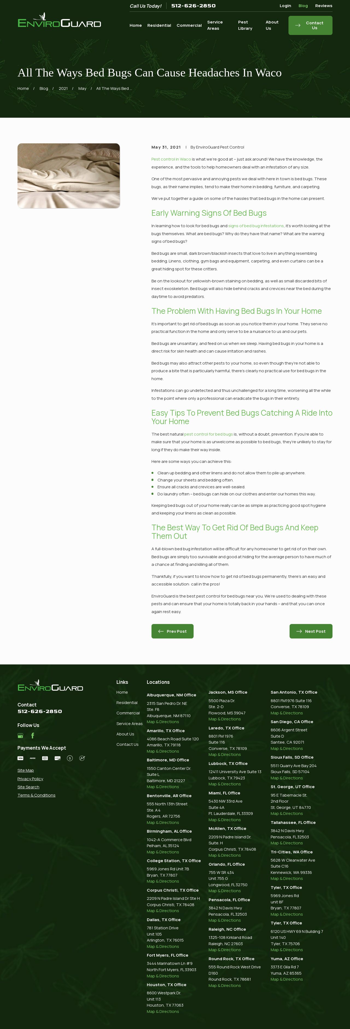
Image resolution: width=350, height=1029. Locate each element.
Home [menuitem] (136, 25)
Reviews (323, 5)
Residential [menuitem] (159, 25)
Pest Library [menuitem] (245, 25)
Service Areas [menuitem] (215, 25)
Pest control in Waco (171, 159)
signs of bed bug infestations (256, 226)
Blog (303, 5)
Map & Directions (163, 722)
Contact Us (127, 744)
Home (122, 692)
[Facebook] (33, 735)
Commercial (128, 713)
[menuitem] (51, 770)
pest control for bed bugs (208, 434)
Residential (127, 702)
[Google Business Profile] (20, 735)
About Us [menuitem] (272, 25)
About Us (125, 734)
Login (285, 5)
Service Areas (129, 723)
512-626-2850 (193, 5)
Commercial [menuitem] (189, 25)
